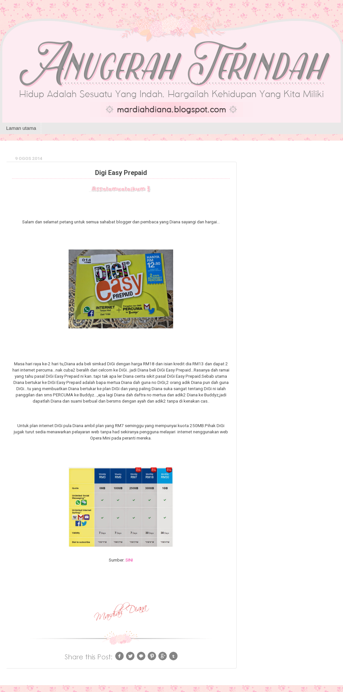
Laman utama (21, 128)
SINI (129, 559)
